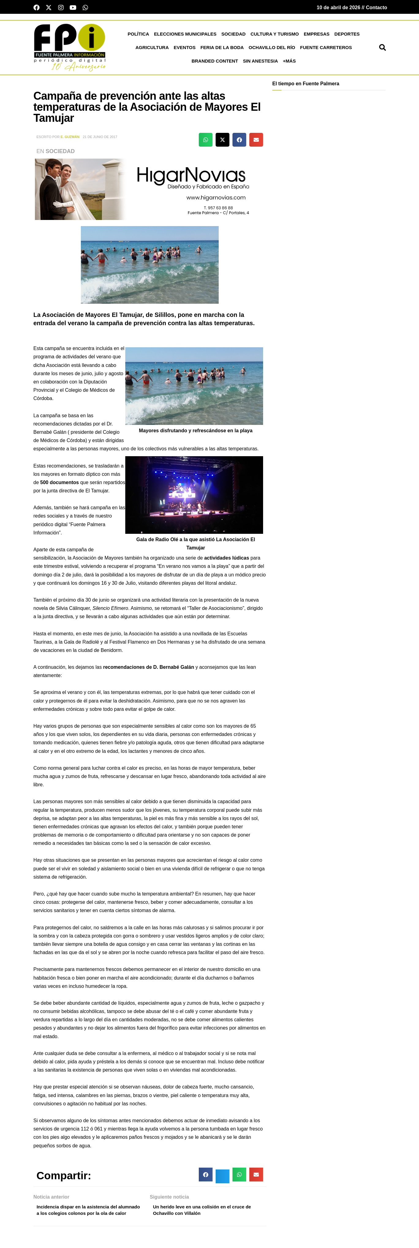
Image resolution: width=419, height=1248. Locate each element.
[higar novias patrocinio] (150, 190)
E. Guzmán (70, 138)
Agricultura (152, 48)
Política (138, 35)
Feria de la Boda (221, 48)
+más (289, 62)
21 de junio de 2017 (100, 138)
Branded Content (214, 62)
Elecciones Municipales (185, 35)
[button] (382, 49)
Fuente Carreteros (326, 48)
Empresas (317, 35)
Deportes (347, 35)
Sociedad (233, 35)
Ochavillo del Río (272, 48)
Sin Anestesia (260, 62)
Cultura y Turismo (275, 35)
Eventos (184, 48)
